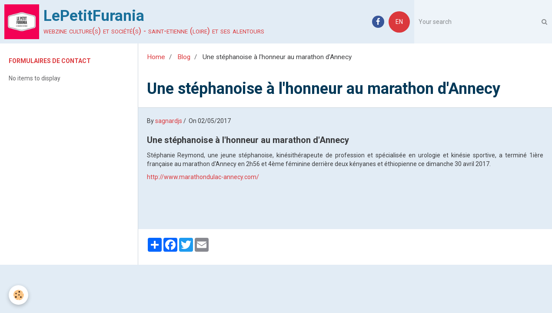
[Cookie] (18, 295)
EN (399, 21)
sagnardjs (168, 120)
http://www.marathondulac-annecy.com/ (203, 176)
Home (156, 57)
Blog (183, 57)
